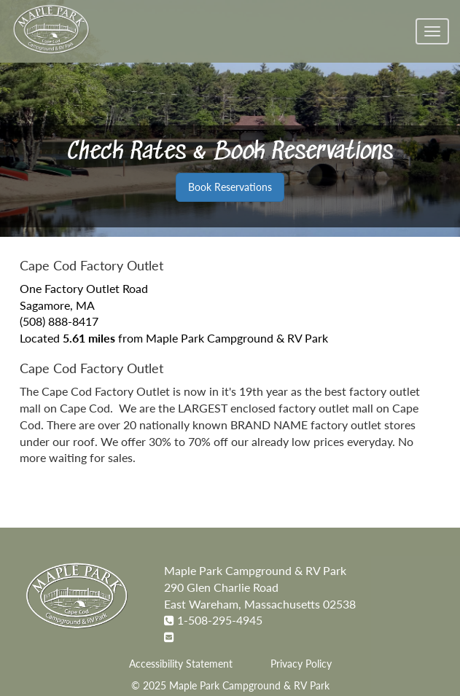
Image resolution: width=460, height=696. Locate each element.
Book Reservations (230, 187)
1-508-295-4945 (219, 620)
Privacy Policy (301, 664)
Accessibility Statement (181, 664)
